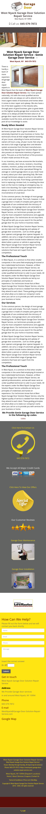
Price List (26, 780)
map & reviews (36, 765)
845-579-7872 (28, 23)
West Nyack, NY (17, 61)
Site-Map (34, 780)
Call (23, 811)
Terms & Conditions (15, 780)
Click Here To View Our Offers (23, 487)
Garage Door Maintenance (23, 540)
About (14, 776)
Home (9, 776)
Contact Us (35, 776)
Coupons (27, 776)
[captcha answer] (10, 665)
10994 (23, 418)
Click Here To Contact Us (23, 427)
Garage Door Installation (23, 569)
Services (20, 776)
